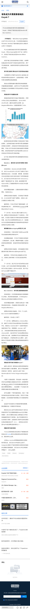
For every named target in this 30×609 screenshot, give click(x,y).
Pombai (9, 434)
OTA (3, 10)
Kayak (3, 453)
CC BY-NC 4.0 (24, 463)
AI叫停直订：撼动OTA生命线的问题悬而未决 (14, 519)
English (22, 21)
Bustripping (21, 453)
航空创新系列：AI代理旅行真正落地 (12, 541)
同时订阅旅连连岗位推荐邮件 (10, 600)
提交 (24, 596)
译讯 (7, 10)
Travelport (22, 206)
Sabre (7, 384)
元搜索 (8, 453)
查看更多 (25, 468)
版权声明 (3, 463)
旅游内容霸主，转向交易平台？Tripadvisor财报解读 (15, 549)
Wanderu (14, 453)
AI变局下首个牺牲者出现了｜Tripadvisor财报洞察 (15, 530)
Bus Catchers (5, 455)
